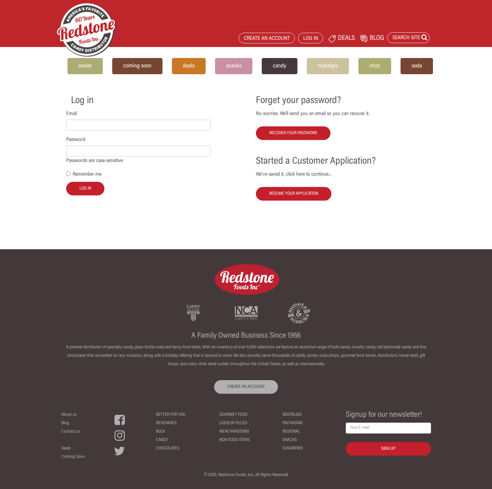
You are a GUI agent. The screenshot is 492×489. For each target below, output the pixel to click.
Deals (66, 448)
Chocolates (167, 448)
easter (85, 66)
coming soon (137, 66)
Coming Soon (73, 457)
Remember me (87, 174)
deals (189, 66)
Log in (85, 188)
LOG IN (310, 38)
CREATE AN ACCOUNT (267, 38)
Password (75, 139)
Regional (291, 431)
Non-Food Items (234, 440)
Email (71, 113)
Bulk (160, 431)
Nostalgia (292, 415)
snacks (233, 66)
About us (69, 415)
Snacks (289, 440)
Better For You (171, 415)
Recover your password (293, 133)
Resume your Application (293, 194)
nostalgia (328, 66)
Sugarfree (292, 448)
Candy (162, 440)
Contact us (70, 431)
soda (417, 66)
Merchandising (234, 431)
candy (279, 66)
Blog (65, 423)
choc (374, 66)
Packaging (292, 423)
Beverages (166, 423)
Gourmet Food (233, 415)
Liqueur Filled (233, 423)
